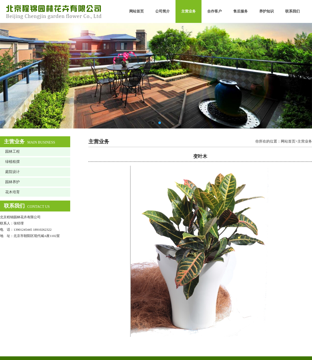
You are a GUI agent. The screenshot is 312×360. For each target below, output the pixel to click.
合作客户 (214, 11)
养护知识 (266, 11)
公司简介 (162, 11)
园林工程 (12, 151)
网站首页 (136, 11)
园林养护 (12, 182)
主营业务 (188, 11)
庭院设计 (12, 172)
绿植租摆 (12, 162)
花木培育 (12, 192)
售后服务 (240, 11)
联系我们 (292, 11)
